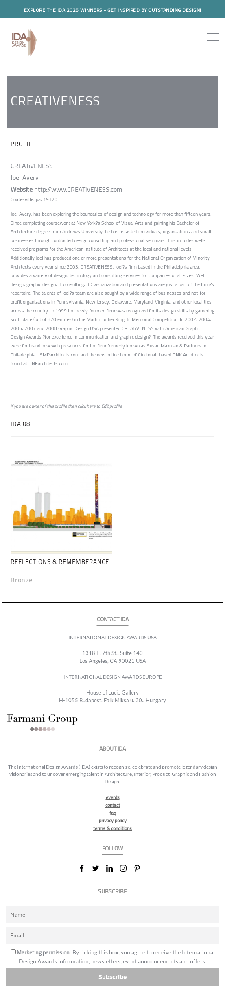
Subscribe (112, 976)
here (91, 406)
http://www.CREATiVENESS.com (78, 189)
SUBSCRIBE (112, 891)
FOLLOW (112, 848)
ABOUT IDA (112, 749)
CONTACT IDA (113, 619)
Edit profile (111, 406)
